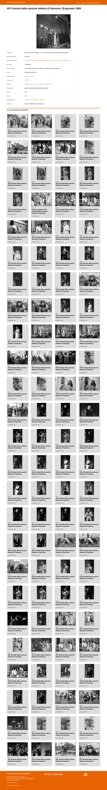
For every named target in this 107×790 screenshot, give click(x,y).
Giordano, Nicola (29, 76)
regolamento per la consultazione (14, 785)
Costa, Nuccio (48, 84)
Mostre (98, 3)
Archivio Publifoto (91, 3)
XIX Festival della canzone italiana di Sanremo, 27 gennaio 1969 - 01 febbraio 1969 (47, 60)
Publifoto (27, 80)
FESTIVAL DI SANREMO (31, 100)
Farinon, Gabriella (38, 84)
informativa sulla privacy (12, 782)
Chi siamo (83, 3)
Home (78, 3)
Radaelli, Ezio (28, 84)
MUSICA (42, 100)
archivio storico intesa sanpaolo (19, 2)
